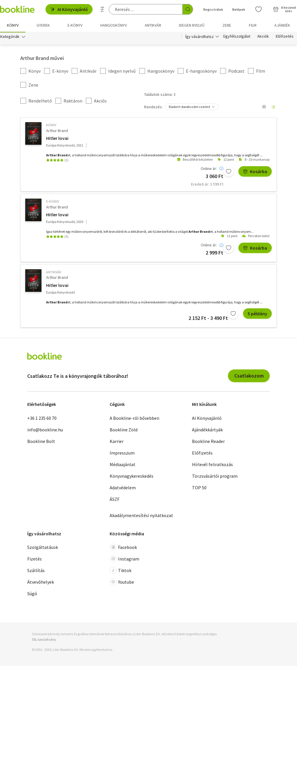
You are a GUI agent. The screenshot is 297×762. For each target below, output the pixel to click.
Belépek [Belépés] (238, 9)
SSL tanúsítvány (44, 640)
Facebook (123, 547)
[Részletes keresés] (102, 9)
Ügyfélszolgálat (236, 37)
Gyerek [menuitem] (43, 25)
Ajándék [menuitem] (282, 25)
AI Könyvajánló (69, 9)
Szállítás (36, 571)
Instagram (124, 559)
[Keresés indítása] (187, 9)
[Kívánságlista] (258, 9)
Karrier (117, 442)
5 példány (257, 314)
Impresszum (122, 453)
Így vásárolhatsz (199, 37)
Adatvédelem (123, 488)
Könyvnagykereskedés (131, 476)
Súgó (32, 594)
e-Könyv (52, 202)
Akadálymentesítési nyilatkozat (141, 516)
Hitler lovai (57, 139)
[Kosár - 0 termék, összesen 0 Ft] (284, 9)
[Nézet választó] (263, 107)
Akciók (263, 37)
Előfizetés (285, 37)
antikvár (53, 272)
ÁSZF (114, 500)
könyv (51, 126)
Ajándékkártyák (207, 430)
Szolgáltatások (42, 548)
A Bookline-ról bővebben (134, 419)
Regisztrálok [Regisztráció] (213, 9)
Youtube (122, 582)
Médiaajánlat (122, 465)
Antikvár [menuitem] (153, 25)
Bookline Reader (208, 442)
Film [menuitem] (252, 25)
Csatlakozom (249, 376)
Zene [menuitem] (226, 25)
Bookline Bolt (41, 442)
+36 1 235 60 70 (42, 419)
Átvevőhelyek (40, 582)
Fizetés (34, 559)
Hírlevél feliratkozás (212, 465)
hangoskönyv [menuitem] (113, 25)
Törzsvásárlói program (215, 476)
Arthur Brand (57, 131)
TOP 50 (199, 488)
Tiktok (120, 570)
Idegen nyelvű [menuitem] (191, 25)
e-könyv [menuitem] (75, 25)
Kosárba (255, 172)
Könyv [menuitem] (13, 25)
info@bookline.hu (45, 430)
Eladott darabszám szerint (189, 107)
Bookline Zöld (123, 430)
